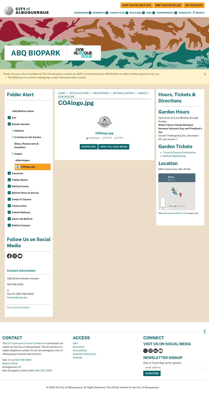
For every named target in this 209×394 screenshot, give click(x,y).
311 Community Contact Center (24, 343)
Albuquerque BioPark (173, 213)
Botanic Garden (123, 93)
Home (61, 93)
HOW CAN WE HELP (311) (136, 5)
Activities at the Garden (27, 137)
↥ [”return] (205, 331)
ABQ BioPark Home (23, 111)
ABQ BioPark (101, 93)
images (142, 93)
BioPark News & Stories (25, 192)
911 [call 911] (19, 367)
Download (89, 146)
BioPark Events (20, 186)
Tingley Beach (20, 179)
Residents (100, 13)
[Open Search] (199, 13)
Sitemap (77, 357)
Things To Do (119, 13)
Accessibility (80, 350)
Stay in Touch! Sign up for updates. (162, 362)
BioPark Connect (21, 225)
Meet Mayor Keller (168, 5)
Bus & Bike (137, 13)
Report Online (10, 363)
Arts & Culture (79, 93)
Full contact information (18, 307)
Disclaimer (79, 346)
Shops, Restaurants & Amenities (26, 145)
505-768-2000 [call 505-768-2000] (23, 359)
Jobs (150, 13)
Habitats (19, 130)
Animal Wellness (21, 212)
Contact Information (21, 270)
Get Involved (194, 5)
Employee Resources (84, 354)
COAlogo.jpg (104, 133)
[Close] (205, 74)
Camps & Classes (21, 199)
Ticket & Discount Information (179, 152)
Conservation (19, 205)
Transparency (166, 13)
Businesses (82, 13)
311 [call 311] (10, 359)
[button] (185, 13)
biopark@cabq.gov (17, 297)
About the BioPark (22, 218)
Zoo (14, 117)
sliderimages (22, 160)
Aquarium (17, 173)
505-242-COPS (43, 370)
